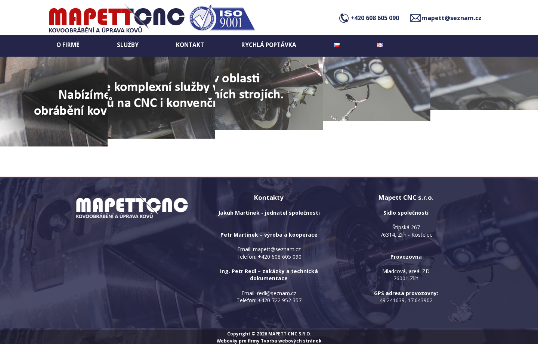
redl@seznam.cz (276, 293)
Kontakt (190, 45)
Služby (128, 45)
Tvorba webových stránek (291, 341)
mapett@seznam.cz (451, 18)
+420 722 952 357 (280, 300)
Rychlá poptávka (268, 45)
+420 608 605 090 (374, 18)
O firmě (68, 45)
